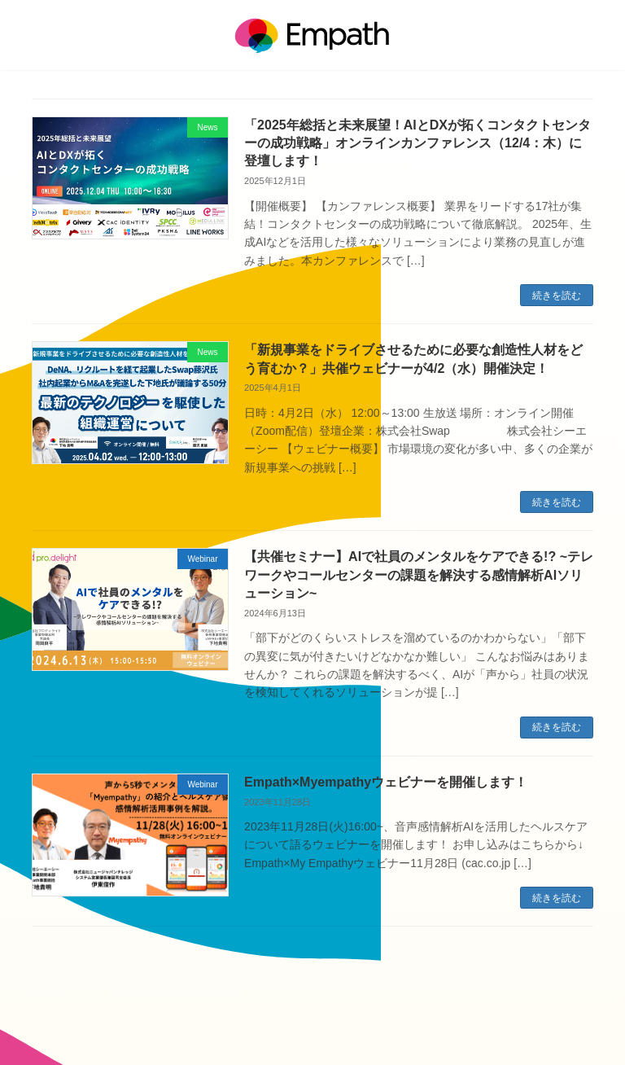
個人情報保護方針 (340, 1009)
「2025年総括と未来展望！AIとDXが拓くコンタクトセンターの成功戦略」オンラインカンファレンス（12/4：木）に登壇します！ (417, 143)
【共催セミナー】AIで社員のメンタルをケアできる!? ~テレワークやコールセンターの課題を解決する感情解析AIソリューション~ (418, 575)
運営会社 (265, 1009)
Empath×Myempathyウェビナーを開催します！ (385, 782)
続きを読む (556, 295)
